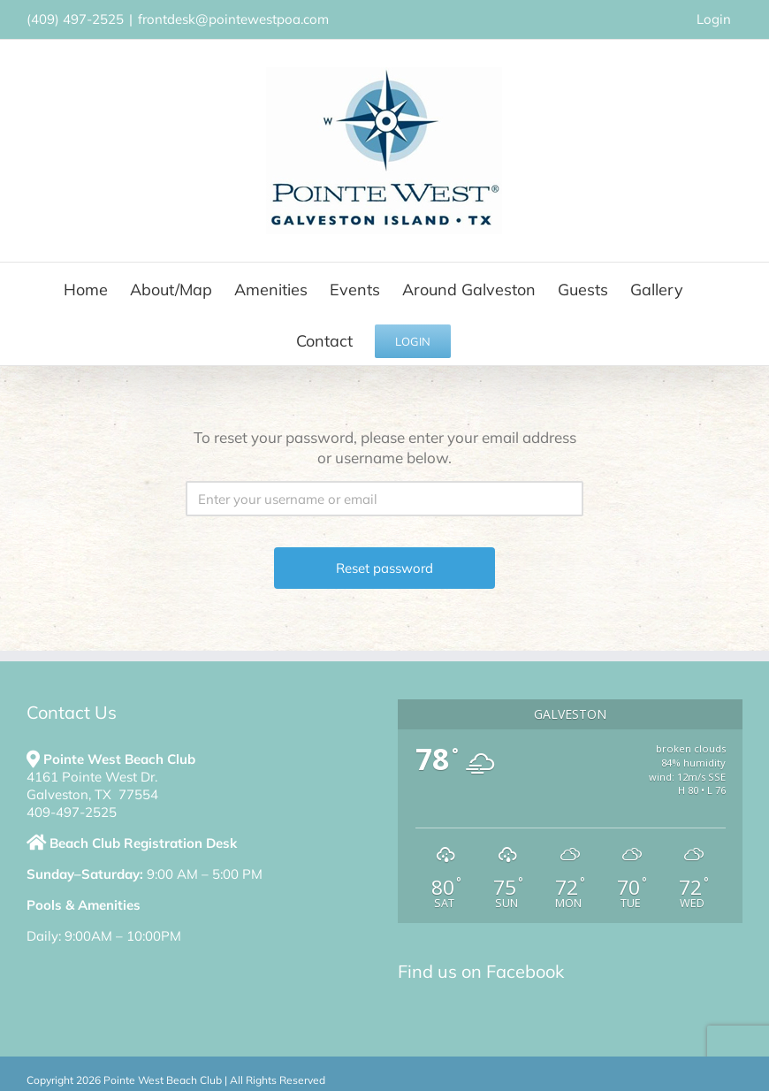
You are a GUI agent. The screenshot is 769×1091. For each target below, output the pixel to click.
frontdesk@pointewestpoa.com (233, 19)
